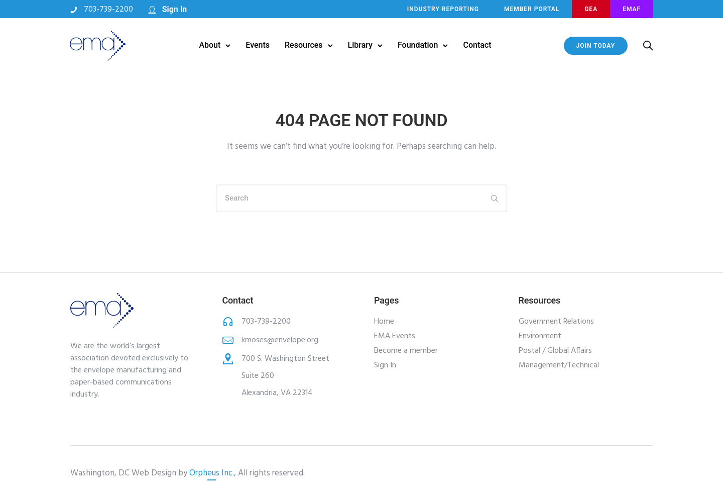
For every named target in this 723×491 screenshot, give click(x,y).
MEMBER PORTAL (531, 9)
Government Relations (556, 321)
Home (384, 321)
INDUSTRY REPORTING (442, 9)
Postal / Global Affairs (555, 350)
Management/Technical (559, 365)
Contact (477, 45)
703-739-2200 (109, 9)
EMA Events (394, 336)
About (209, 45)
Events (258, 45)
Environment (540, 336)
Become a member (406, 350)
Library (360, 45)
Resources (304, 45)
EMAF (631, 9)
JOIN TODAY (594, 45)
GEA (590, 9)
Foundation (418, 45)
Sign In (175, 9)
